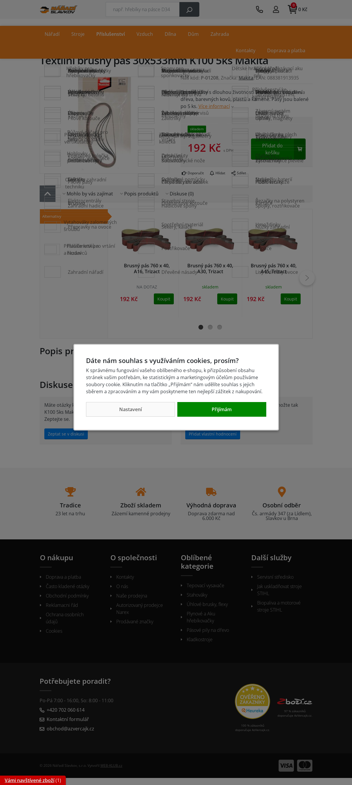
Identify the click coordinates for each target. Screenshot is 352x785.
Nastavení (130, 409)
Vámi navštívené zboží (29, 780)
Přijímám (222, 409)
